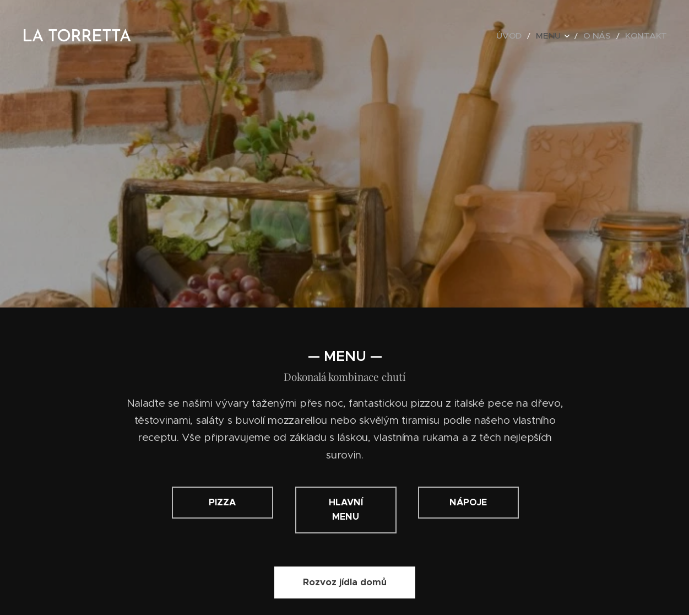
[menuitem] (528, 36)
